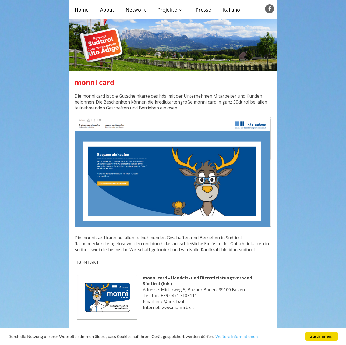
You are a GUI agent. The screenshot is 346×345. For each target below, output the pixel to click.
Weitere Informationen (236, 337)
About (107, 9)
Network (136, 9)
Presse (203, 9)
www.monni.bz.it (177, 307)
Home (82, 9)
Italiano (231, 9)
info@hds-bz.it (170, 301)
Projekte (167, 9)
